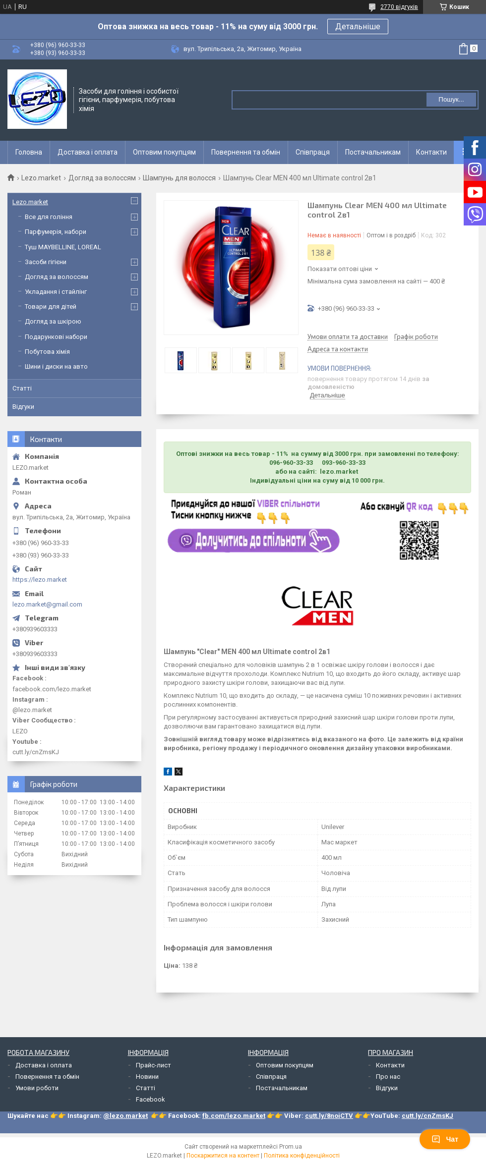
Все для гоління (48, 217)
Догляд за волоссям (102, 178)
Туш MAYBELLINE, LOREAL (63, 247)
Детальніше (357, 26)
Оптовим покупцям (164, 152)
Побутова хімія (47, 351)
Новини (147, 1076)
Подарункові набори (56, 336)
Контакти (431, 152)
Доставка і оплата (88, 152)
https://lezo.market (39, 579)
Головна (28, 152)
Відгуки (23, 406)
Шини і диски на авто (56, 366)
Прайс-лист (153, 1065)
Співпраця (313, 152)
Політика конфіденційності (302, 1155)
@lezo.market (125, 1115)
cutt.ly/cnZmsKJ (427, 1115)
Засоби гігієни (45, 262)
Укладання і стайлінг (56, 291)
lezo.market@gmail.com (47, 604)
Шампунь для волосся (179, 178)
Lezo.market (41, 178)
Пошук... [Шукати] (451, 99)
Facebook (150, 1099)
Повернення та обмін (245, 152)
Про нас (388, 1076)
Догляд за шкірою (53, 321)
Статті (22, 388)
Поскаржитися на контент (222, 1155)
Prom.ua (290, 1146)
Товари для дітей (50, 306)
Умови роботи (37, 1088)
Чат (444, 1139)
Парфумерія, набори (55, 231)
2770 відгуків (399, 6)
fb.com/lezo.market (233, 1115)
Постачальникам (373, 152)
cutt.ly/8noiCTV (329, 1115)
